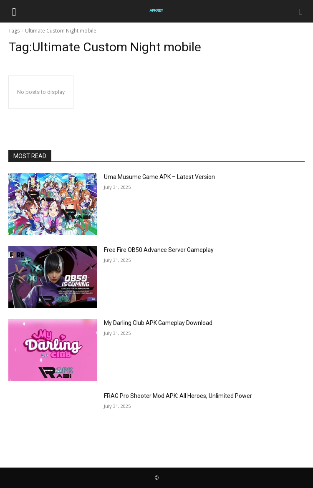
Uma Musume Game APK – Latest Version (159, 177)
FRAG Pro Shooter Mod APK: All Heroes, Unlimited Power (178, 395)
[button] (14, 11)
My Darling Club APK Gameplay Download (158, 322)
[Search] (301, 11)
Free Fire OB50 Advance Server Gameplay (159, 250)
